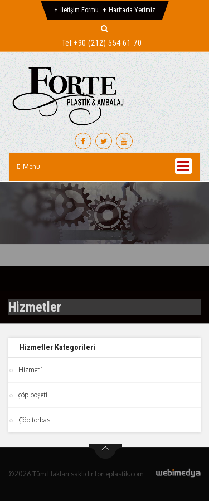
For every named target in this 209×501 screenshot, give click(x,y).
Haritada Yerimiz (132, 10)
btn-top (105, 451)
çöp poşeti (32, 395)
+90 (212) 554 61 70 (108, 42)
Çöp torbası (35, 420)
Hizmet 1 (30, 370)
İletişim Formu (79, 10)
